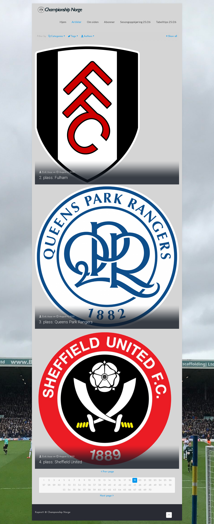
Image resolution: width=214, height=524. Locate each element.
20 (139, 480)
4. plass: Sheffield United (60, 461)
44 (129, 485)
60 (99, 490)
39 (104, 485)
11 (94, 480)
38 (99, 485)
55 (74, 490)
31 (64, 485)
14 (110, 480)
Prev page (107, 471)
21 (145, 480)
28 (49, 485)
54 (69, 490)
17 (125, 480)
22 (150, 480)
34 (79, 485)
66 (129, 490)
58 (89, 490)
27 (44, 485)
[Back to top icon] (169, 515)
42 (119, 485)
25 (165, 480)
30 (59, 485)
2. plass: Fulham (53, 177)
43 (124, 485)
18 (130, 480)
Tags (73, 36)
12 (99, 480)
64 (119, 490)
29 (54, 485)
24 (160, 480)
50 (160, 485)
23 (155, 480)
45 (134, 485)
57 (84, 490)
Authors (88, 36)
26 (170, 480)
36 (89, 485)
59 (94, 490)
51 (165, 485)
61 (104, 490)
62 (109, 490)
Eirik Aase (48, 172)
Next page (107, 495)
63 (114, 490)
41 (115, 485)
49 (155, 485)
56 (79, 490)
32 (69, 485)
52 (170, 485)
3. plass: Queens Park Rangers (66, 321)
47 (145, 485)
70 (149, 490)
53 (64, 490)
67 (134, 490)
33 (74, 485)
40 (109, 485)
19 (135, 480)
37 (94, 485)
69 (145, 490)
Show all (171, 36)
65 (124, 490)
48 (150, 485)
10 (89, 480)
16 (120, 480)
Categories (57, 36)
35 (84, 485)
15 (115, 480)
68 (140, 490)
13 (104, 480)
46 (140, 485)
